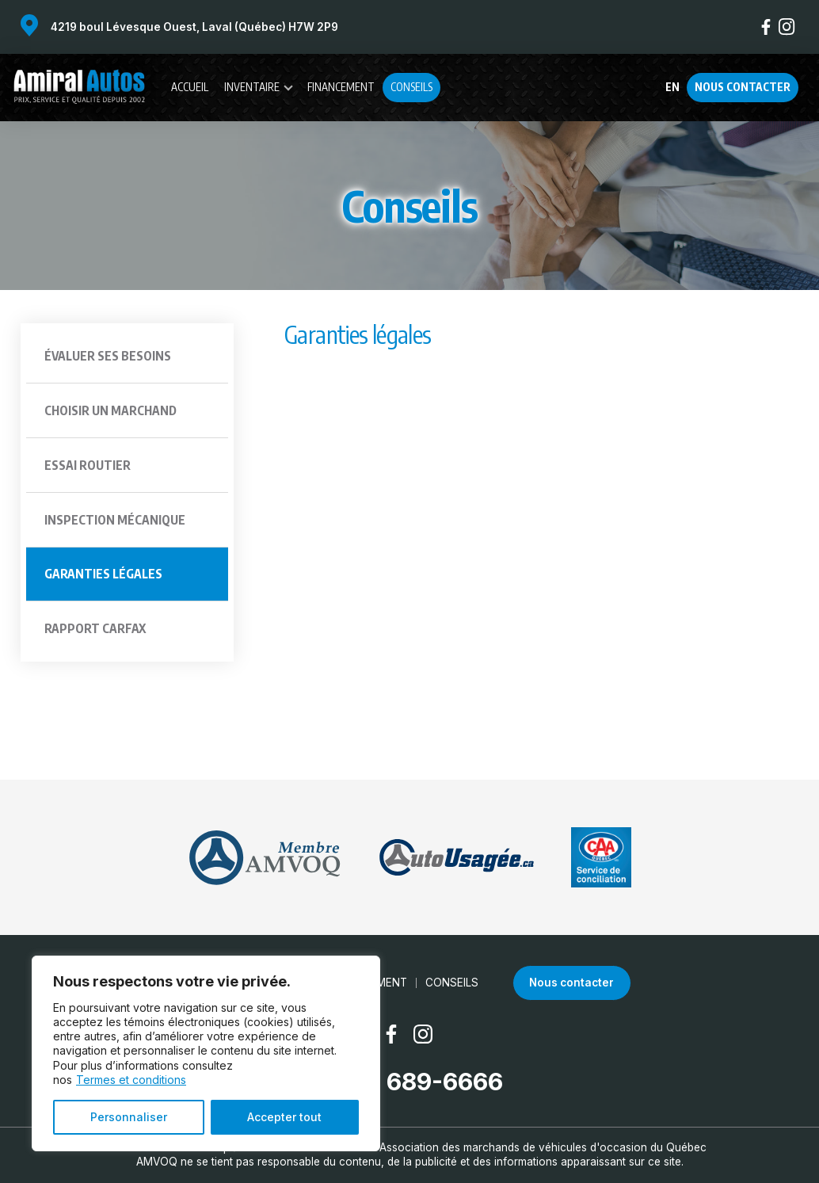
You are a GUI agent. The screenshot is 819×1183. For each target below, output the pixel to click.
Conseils (411, 86)
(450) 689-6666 (410, 1081)
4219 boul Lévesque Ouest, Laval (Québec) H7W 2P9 (194, 27)
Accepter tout (284, 1117)
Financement (341, 86)
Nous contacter (742, 86)
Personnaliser (128, 1117)
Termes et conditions (131, 1079)
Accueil (189, 86)
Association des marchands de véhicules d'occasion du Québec (543, 1147)
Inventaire (252, 86)
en (672, 87)
